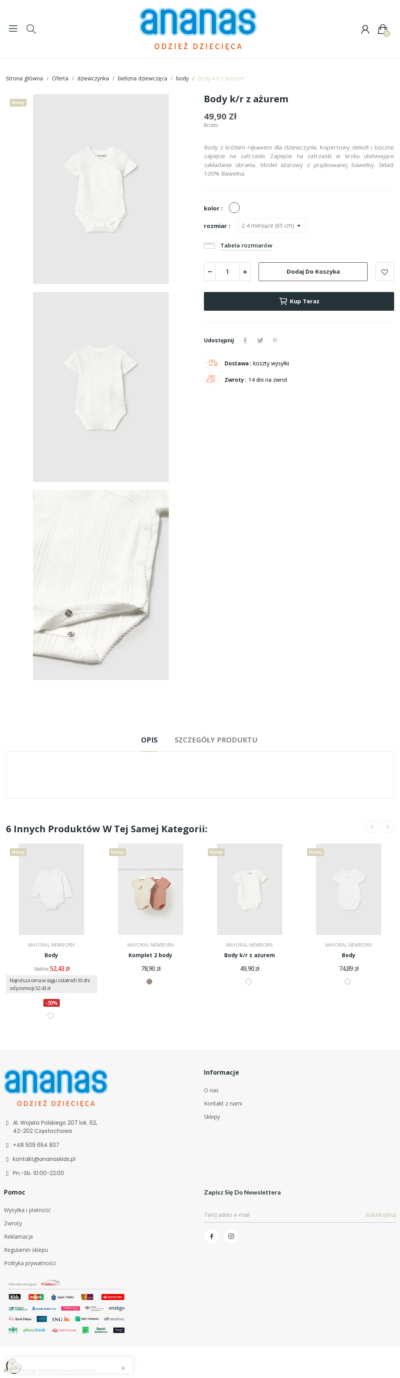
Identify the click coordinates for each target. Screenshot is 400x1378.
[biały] (236, 208)
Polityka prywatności (30, 1263)
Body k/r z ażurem (249, 955)
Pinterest (275, 340)
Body (51, 955)
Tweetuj (260, 340)
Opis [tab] (149, 739)
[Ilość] (227, 271)
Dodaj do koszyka (313, 271)
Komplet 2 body (150, 955)
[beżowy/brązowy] (149, 982)
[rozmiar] (272, 225)
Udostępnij (245, 340)
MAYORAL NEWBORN (51, 945)
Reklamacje (18, 1236)
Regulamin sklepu (26, 1249)
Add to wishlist (385, 272)
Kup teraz (299, 301)
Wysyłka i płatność (27, 1210)
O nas (211, 1090)
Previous (372, 826)
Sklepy (212, 1116)
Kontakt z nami (223, 1103)
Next (387, 826)
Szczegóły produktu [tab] (216, 739)
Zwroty (13, 1223)
